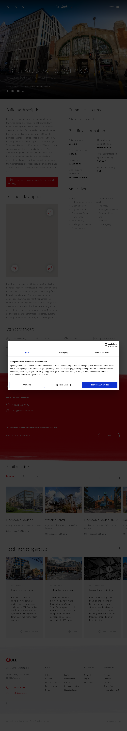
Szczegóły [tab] (63, 352)
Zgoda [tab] (26, 352)
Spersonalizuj (63, 385)
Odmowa (27, 385)
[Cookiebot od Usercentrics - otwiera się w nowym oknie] (106, 345)
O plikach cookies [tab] (101, 352)
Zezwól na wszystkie (100, 385)
